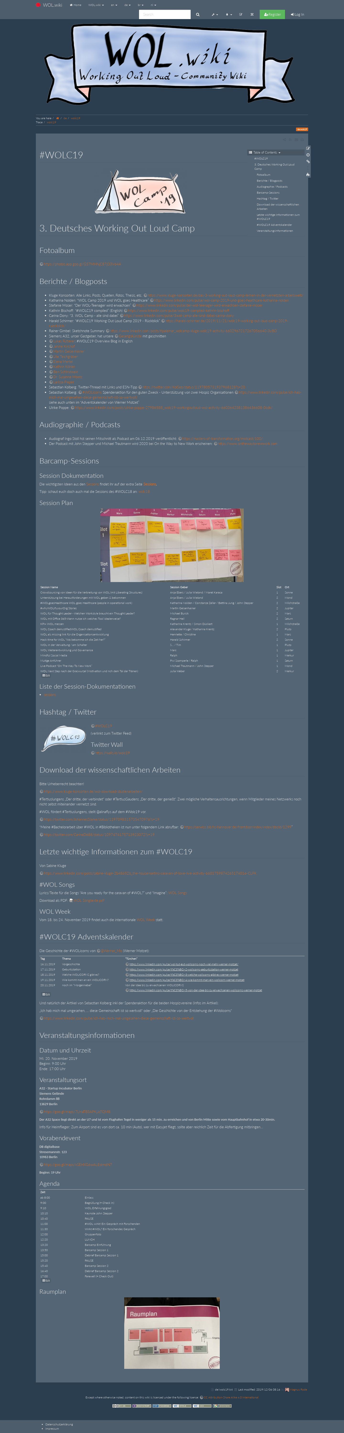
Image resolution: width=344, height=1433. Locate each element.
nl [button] (153, 5)
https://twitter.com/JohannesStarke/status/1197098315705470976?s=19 (101, 819)
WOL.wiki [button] (96, 5)
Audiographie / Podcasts (272, 186)
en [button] (114, 5)
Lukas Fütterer (64, 341)
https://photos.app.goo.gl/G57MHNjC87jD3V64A (82, 264)
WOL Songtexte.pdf (88, 900)
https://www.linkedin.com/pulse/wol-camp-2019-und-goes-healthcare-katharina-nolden (221, 300)
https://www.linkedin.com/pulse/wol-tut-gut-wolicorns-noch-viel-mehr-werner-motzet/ (183, 964)
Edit (48, 675)
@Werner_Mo (111, 950)
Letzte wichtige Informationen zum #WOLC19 (278, 217)
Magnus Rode (298, 1389)
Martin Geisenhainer (68, 351)
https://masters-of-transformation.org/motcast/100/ (222, 438)
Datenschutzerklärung (59, 1424)
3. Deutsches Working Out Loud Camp (274, 166)
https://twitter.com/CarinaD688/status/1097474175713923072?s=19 (99, 834)
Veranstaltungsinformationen (275, 230)
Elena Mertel (63, 361)
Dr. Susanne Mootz (67, 377)
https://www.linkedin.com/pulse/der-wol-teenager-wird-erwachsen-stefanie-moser (199, 305)
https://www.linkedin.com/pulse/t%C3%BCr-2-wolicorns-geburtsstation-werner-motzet (183, 969)
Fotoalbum (263, 174)
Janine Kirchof (64, 346)
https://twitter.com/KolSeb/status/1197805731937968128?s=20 (193, 387)
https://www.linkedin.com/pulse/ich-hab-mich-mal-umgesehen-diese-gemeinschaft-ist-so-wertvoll (119, 1018)
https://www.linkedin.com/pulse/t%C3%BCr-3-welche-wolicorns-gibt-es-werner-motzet (183, 974)
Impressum (52, 1428)
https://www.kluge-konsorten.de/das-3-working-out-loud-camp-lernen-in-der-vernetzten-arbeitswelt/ (225, 295)
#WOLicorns (92, 392)
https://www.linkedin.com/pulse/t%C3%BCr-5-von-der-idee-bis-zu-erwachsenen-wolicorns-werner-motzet (195, 990)
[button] (215, 14)
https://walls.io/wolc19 (112, 753)
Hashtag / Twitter (267, 198)
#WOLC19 (261, 158)
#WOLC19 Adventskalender (274, 225)
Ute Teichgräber (65, 356)
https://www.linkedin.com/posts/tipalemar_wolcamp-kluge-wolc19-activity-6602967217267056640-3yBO (193, 331)
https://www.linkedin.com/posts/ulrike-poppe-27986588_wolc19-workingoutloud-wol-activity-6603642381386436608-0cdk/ (174, 407)
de (65, 118)
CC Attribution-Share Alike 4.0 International (231, 1397)
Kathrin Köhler (64, 366)
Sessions (92, 484)
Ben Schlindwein (65, 372)
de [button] (127, 5)
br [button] (141, 5)
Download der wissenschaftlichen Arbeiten (278, 206)
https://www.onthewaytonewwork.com (247, 443)
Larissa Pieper (63, 382)
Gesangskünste (130, 336)
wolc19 (75, 118)
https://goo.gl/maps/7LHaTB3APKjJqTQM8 (77, 1111)
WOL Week (146, 920)
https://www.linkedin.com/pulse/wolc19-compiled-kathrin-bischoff (178, 310)
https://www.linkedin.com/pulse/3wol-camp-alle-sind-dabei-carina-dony (179, 315)
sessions (50, 694)
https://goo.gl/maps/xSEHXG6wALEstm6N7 (78, 1164)
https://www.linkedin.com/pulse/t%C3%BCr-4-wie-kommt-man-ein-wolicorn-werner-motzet (186, 980)
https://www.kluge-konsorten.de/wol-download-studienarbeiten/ (93, 791)
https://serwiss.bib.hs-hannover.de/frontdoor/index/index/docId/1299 (237, 827)
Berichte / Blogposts (269, 180)
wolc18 (144, 491)
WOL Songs (177, 893)
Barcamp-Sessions (268, 192)
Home (75, 5)
